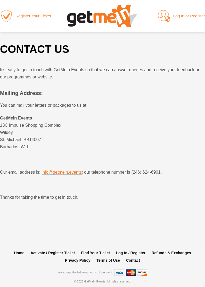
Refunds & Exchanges (171, 253)
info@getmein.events (62, 172)
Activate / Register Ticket (52, 253)
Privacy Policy (77, 260)
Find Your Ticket (95, 253)
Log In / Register (130, 253)
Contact (133, 260)
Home (19, 253)
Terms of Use (108, 260)
